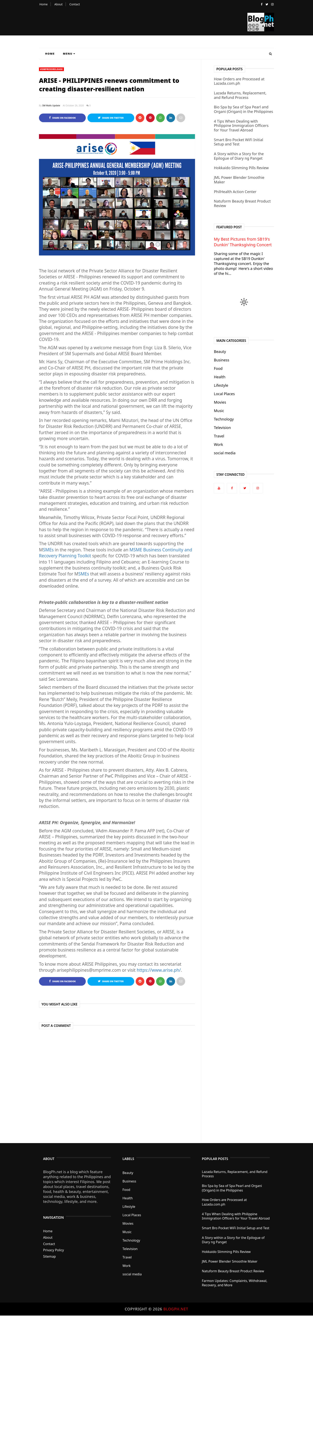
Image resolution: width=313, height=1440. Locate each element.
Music (219, 410)
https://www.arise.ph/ (159, 970)
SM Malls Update (51, 105)
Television (222, 427)
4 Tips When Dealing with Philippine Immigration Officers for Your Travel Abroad (241, 125)
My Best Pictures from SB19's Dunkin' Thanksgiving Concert (243, 241)
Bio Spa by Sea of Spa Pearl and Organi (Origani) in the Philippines (243, 109)
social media (224, 452)
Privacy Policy (53, 1250)
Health (219, 376)
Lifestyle (221, 385)
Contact (74, 4)
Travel (219, 436)
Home (43, 4)
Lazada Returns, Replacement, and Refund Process (240, 95)
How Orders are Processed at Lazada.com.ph (239, 81)
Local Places (224, 393)
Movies (220, 402)
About (58, 4)
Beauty (220, 351)
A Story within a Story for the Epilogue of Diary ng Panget (239, 156)
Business (221, 359)
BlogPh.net (175, 1308)
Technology (224, 419)
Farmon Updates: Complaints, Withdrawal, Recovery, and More (234, 1283)
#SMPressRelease (51, 69)
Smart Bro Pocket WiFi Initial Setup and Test (238, 142)
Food (218, 368)
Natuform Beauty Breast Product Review (242, 203)
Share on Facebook (62, 117)
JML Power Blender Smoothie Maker (239, 179)
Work (218, 444)
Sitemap (49, 1256)
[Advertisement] (123, 1377)
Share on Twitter (111, 117)
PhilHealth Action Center (235, 191)
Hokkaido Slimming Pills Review (241, 167)
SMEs (48, 550)
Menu (69, 53)
